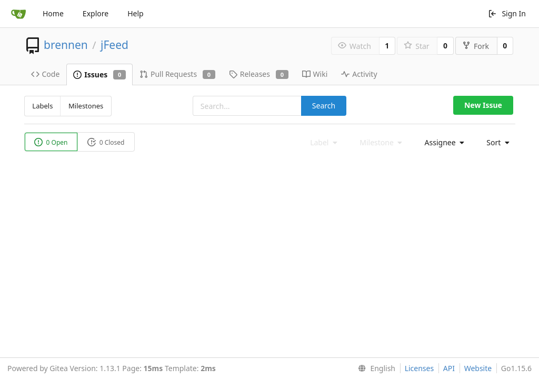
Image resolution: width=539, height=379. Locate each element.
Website (478, 368)
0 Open (51, 142)
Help (135, 13)
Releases (258, 74)
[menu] (441, 142)
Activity (359, 74)
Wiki (315, 74)
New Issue (483, 105)
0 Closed (106, 142)
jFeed (114, 44)
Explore (95, 13)
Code (45, 74)
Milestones (85, 106)
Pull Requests (177, 74)
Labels (42, 106)
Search (323, 106)
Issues (99, 74)
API (449, 368)
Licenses (419, 368)
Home (53, 13)
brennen (66, 44)
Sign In (507, 13)
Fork (475, 46)
